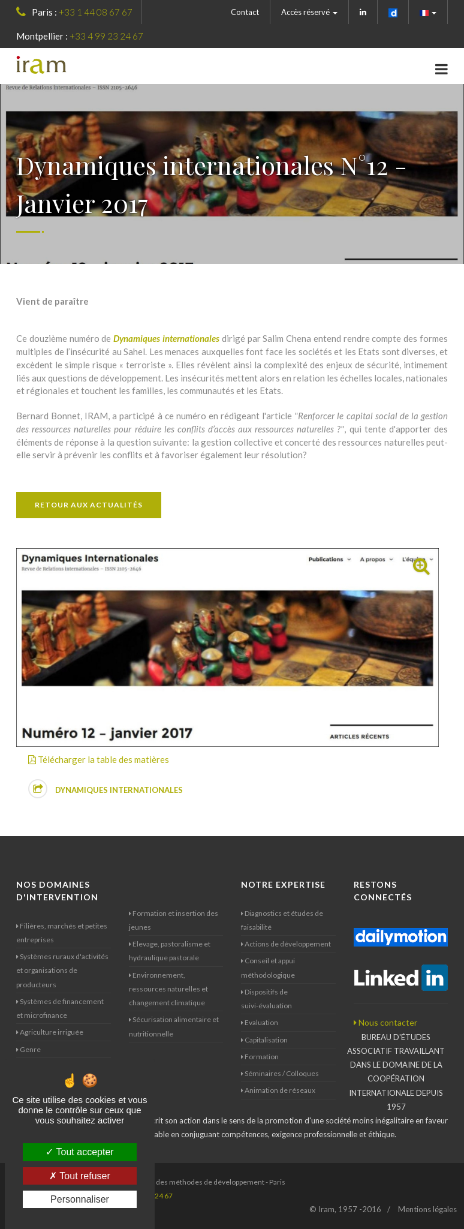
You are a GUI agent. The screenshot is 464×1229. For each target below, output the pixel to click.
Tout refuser (79, 1176)
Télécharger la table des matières (98, 759)
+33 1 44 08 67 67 (95, 12)
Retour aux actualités (89, 504)
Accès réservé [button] (309, 12)
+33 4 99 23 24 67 (106, 36)
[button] (428, 12)
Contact (245, 12)
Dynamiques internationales (105, 788)
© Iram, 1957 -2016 (345, 1209)
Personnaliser (79, 1199)
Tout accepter (79, 1152)
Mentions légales (427, 1209)
